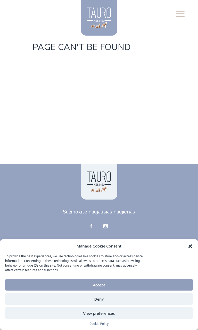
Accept (99, 284)
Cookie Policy (99, 323)
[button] (190, 246)
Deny (99, 299)
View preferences (99, 313)
